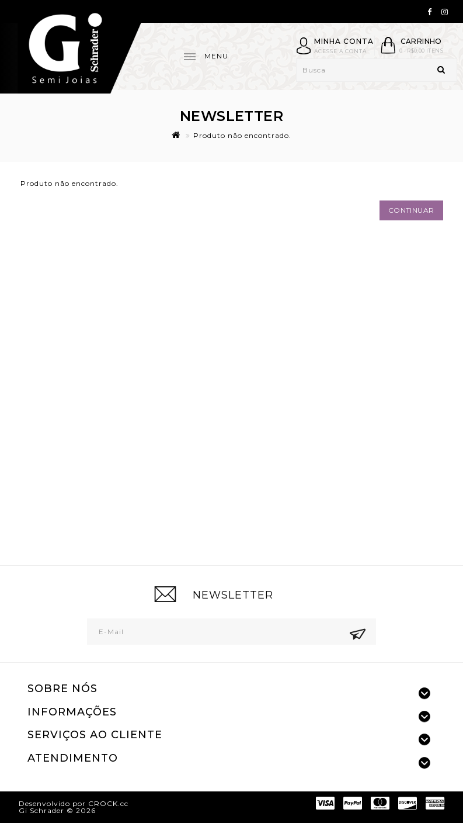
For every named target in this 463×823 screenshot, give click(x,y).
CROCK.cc (108, 803)
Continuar (411, 210)
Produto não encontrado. (242, 135)
